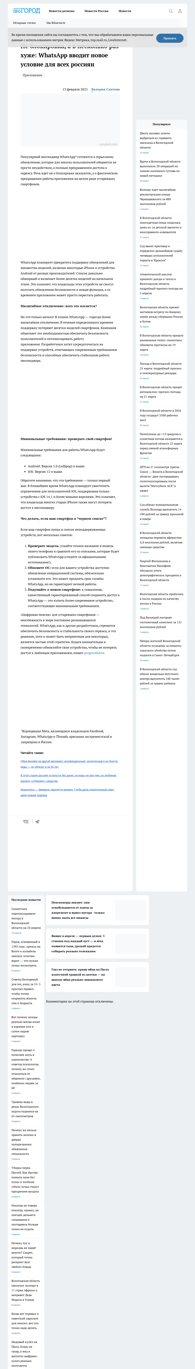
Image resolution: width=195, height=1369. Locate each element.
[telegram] (38, 821)
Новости (125, 11)
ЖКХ (10, 1265)
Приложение (32, 75)
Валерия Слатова (105, 89)
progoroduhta (94, 653)
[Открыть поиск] (170, 11)
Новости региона (61, 11)
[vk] (26, 821)
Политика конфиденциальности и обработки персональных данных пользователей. (70, 1269)
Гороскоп (58, 1260)
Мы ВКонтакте (56, 23)
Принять (170, 38)
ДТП (10, 1260)
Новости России (97, 11)
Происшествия (106, 1260)
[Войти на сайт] (180, 11)
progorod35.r (31, 1286)
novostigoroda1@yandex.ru (52, 1296)
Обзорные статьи (24, 23)
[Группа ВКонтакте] (160, 1246)
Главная (103, 1265)
